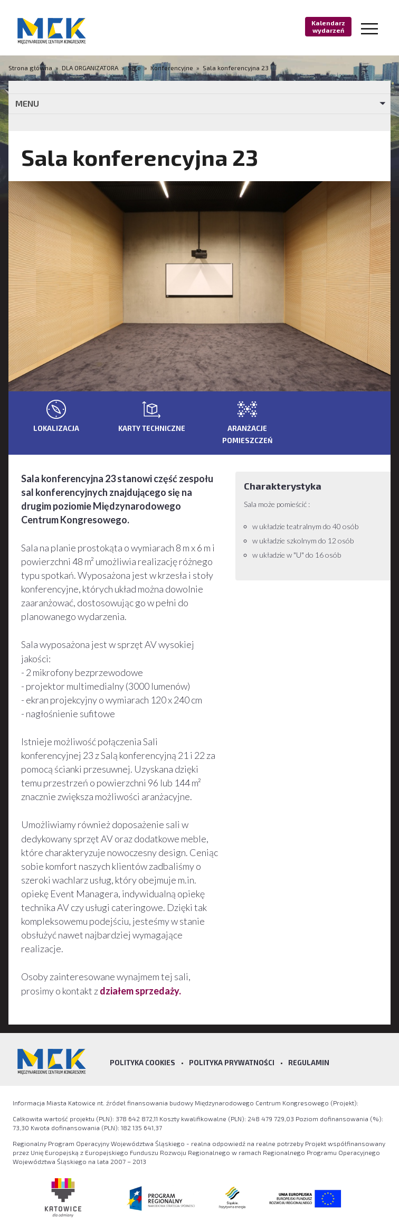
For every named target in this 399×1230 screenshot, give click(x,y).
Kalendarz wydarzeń (328, 26)
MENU (27, 103)
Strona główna (31, 67)
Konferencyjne (171, 67)
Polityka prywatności (231, 1062)
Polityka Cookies (142, 1062)
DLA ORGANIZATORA (90, 67)
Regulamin (308, 1062)
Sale (134, 67)
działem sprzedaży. (140, 991)
